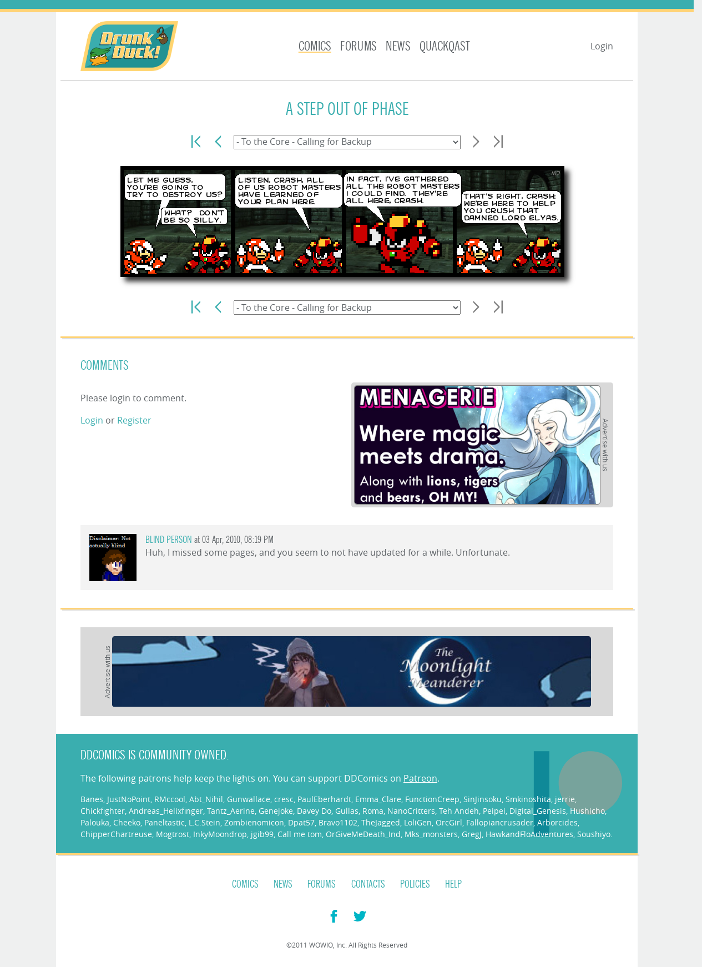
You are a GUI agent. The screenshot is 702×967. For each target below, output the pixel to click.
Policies (415, 884)
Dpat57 (301, 822)
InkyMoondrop (220, 834)
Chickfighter (102, 810)
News (398, 46)
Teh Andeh (459, 810)
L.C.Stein (204, 822)
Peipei (494, 810)
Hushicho (587, 810)
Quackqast (445, 46)
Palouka (94, 822)
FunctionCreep (432, 799)
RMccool (169, 799)
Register (134, 420)
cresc (284, 799)
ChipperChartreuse (116, 834)
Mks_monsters (431, 834)
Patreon (420, 778)
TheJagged (380, 822)
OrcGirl (449, 822)
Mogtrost (172, 834)
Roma (372, 810)
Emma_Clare (378, 799)
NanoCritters (411, 810)
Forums (358, 46)
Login (601, 46)
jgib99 (262, 834)
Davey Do (314, 810)
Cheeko (126, 822)
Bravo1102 (338, 822)
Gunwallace (248, 799)
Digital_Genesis (537, 810)
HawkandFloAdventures (529, 834)
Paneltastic (164, 822)
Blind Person (168, 540)
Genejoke (276, 810)
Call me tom (299, 834)
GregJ (472, 834)
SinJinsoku (482, 799)
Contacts (368, 884)
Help (453, 884)
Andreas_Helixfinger (166, 810)
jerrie (565, 799)
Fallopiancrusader (499, 822)
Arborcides (557, 822)
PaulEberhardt (324, 799)
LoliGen (418, 822)
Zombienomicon (254, 822)
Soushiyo (593, 834)
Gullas (346, 810)
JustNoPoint (128, 799)
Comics (315, 46)
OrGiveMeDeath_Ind (363, 834)
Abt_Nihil (206, 799)
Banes (91, 799)
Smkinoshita (528, 799)
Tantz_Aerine (231, 810)
